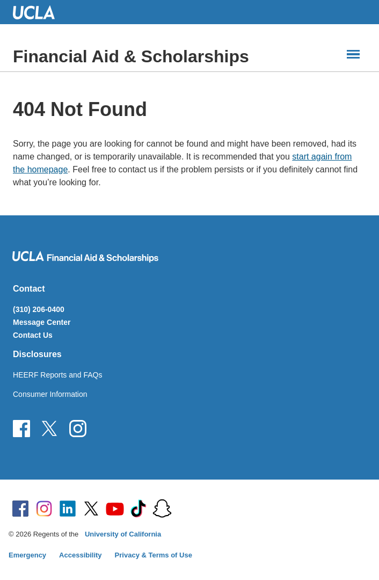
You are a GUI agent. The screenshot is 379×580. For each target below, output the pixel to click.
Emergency (27, 555)
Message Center (41, 322)
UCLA (38, 12)
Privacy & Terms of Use (153, 555)
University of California (123, 534)
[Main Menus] (353, 54)
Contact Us (33, 335)
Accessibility (80, 555)
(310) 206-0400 (38, 309)
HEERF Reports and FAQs (58, 375)
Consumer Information (50, 394)
